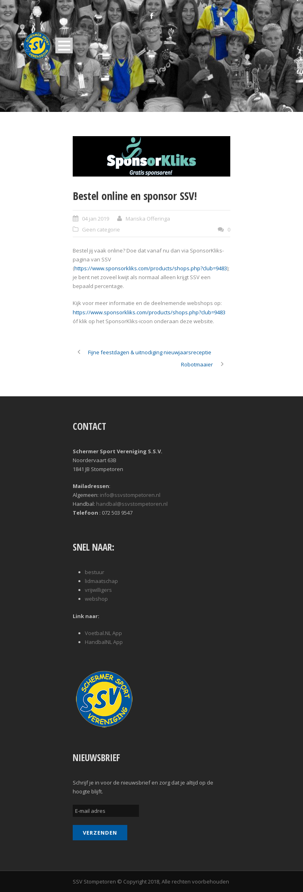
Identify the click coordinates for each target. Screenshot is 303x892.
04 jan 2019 (95, 218)
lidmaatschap (101, 581)
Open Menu (64, 45)
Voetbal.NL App (103, 633)
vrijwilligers (98, 589)
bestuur (94, 572)
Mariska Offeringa (148, 218)
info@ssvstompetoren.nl (130, 495)
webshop (96, 598)
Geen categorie (101, 229)
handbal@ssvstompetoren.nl (132, 503)
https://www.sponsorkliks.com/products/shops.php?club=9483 (150, 268)
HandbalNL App (104, 642)
